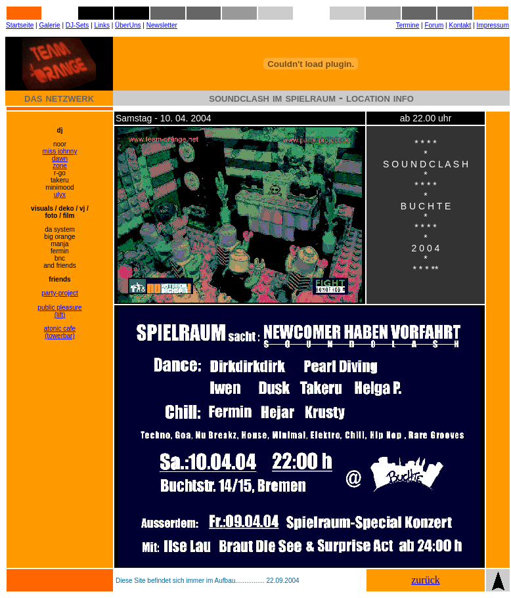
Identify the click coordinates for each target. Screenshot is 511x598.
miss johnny (60, 151)
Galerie (49, 25)
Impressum (493, 25)
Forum (433, 25)
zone (60, 165)
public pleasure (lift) (59, 311)
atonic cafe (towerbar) (60, 332)
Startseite (19, 25)
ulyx (60, 194)
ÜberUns (128, 25)
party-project (59, 293)
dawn (60, 158)
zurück (425, 580)
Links (102, 25)
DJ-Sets (77, 25)
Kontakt (460, 25)
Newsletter (161, 25)
